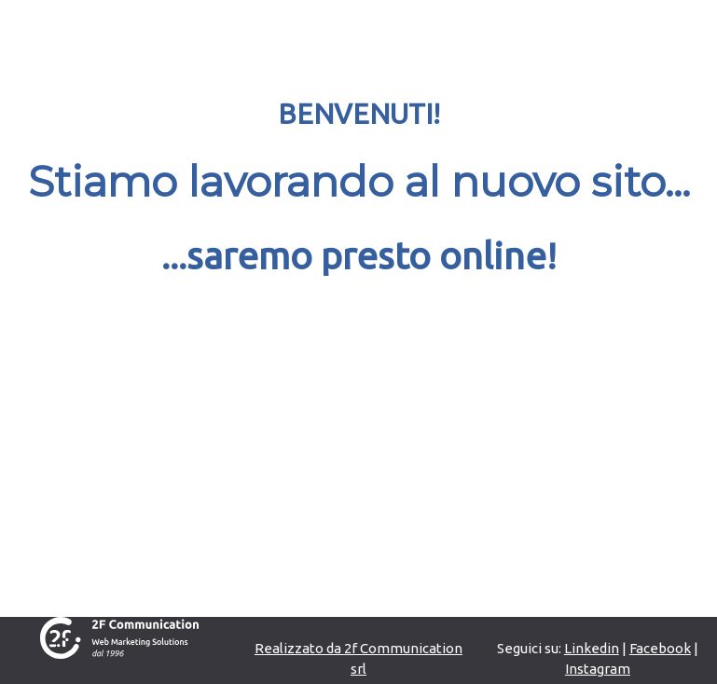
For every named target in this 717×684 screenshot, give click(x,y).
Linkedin (591, 648)
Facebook (660, 648)
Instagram (597, 669)
